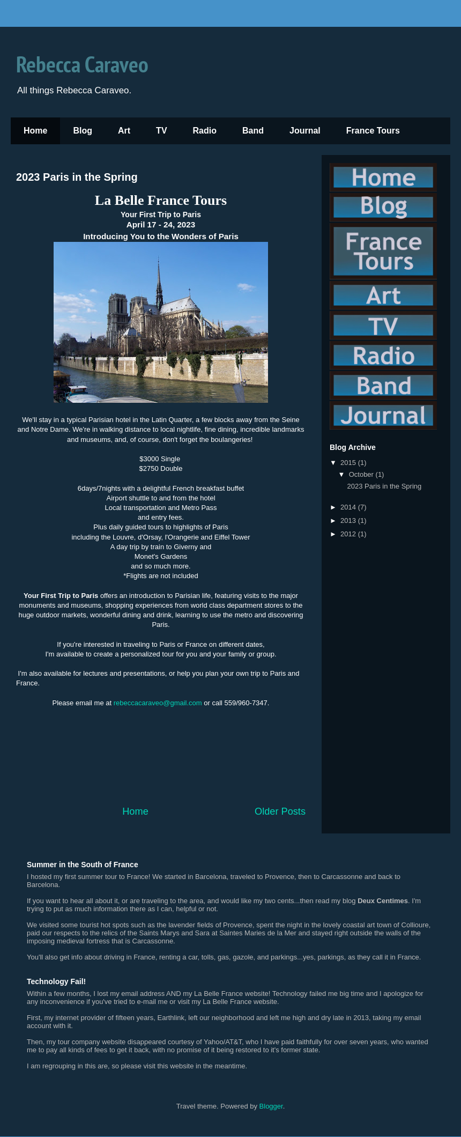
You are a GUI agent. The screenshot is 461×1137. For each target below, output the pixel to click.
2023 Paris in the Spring (77, 177)
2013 (349, 520)
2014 (349, 507)
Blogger (271, 1106)
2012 (349, 534)
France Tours (373, 130)
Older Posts (280, 811)
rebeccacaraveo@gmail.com (158, 703)
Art (124, 130)
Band (253, 130)
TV (161, 130)
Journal (305, 130)
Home (35, 130)
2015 (349, 463)
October (362, 474)
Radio (205, 130)
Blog (82, 130)
